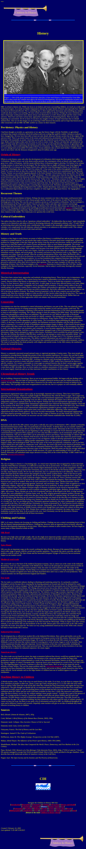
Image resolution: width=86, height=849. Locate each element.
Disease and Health (68, 805)
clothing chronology (8, 380)
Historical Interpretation (15, 272)
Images (51, 811)
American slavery (8, 652)
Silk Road (5, 532)
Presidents (28, 809)
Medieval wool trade (10, 559)
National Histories (11, 348)
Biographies (26, 805)
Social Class (60, 809)
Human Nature (53, 807)
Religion (37, 809)
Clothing (46, 805)
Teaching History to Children (17, 676)
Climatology (36, 805)
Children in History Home (50, 813)
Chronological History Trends (18, 373)
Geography (36, 807)
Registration (66, 811)
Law (62, 807)
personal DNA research (16, 454)
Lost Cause (43, 264)
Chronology (55, 805)
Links (58, 811)
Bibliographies (15, 811)
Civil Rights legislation (54, 666)
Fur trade (5, 578)
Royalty (44, 809)
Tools (74, 811)
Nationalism (18, 809)
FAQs (36, 811)
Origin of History (10, 154)
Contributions (27, 811)
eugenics (69, 208)
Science (51, 809)
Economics (26, 807)
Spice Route (6, 545)
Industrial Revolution (10, 632)
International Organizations (17, 389)
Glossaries (43, 811)
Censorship (7, 301)
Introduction (15, 805)
